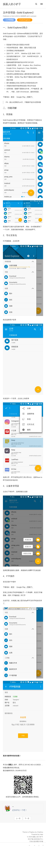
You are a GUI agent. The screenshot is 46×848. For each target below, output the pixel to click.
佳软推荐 (23, 16)
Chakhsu (40, 832)
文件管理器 (10, 20)
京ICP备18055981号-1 (35, 839)
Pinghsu (32, 832)
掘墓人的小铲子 (12, 4)
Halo (41, 834)
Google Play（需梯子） (25, 97)
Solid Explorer (25, 20)
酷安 (12, 97)
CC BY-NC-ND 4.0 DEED (31, 765)
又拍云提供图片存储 (36, 841)
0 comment (32, 16)
